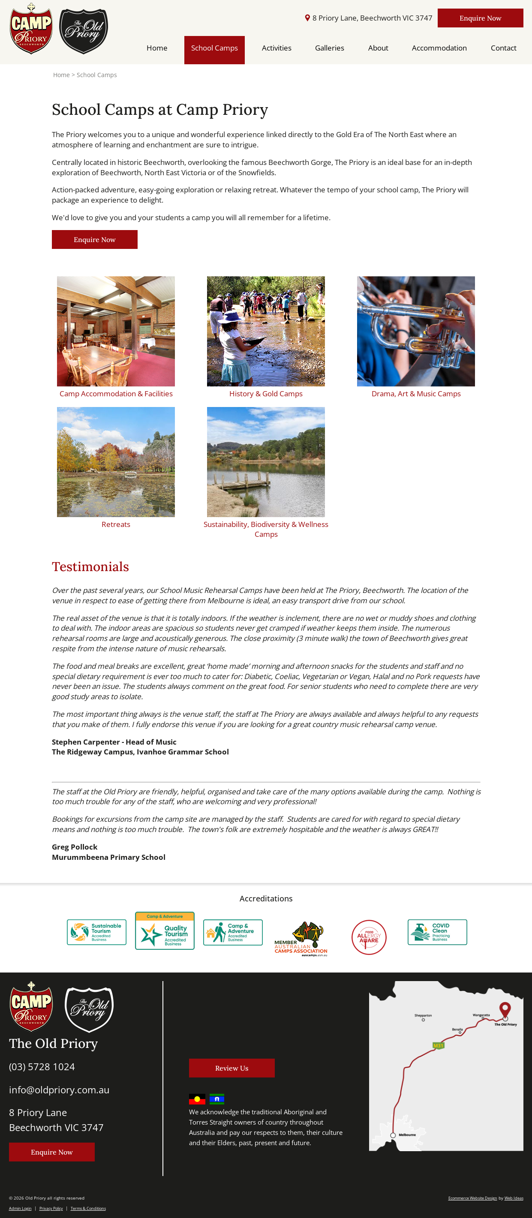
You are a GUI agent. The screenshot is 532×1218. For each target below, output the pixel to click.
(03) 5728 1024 (42, 1066)
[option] (97, 929)
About (378, 48)
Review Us (232, 1068)
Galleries (329, 48)
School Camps (214, 48)
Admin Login (20, 1208)
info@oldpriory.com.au (59, 1089)
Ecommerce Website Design (472, 1198)
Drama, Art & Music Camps (416, 393)
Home (157, 48)
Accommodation (439, 48)
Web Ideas (514, 1198)
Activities (277, 48)
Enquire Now (481, 18)
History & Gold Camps (266, 393)
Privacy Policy (51, 1208)
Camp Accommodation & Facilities (116, 393)
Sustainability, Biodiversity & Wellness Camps (266, 529)
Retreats (116, 524)
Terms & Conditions (88, 1208)
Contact (504, 48)
